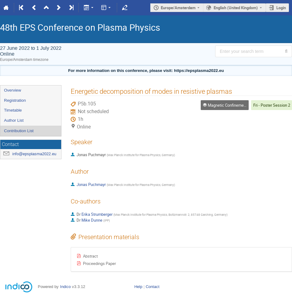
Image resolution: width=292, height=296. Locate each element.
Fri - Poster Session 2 (271, 105)
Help (138, 286)
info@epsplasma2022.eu (34, 153)
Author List (14, 120)
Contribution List (19, 130)
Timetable (13, 110)
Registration (15, 100)
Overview (12, 90)
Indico (65, 286)
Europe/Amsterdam (178, 7)
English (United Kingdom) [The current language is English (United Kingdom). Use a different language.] (236, 7)
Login (281, 7)
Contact (153, 286)
